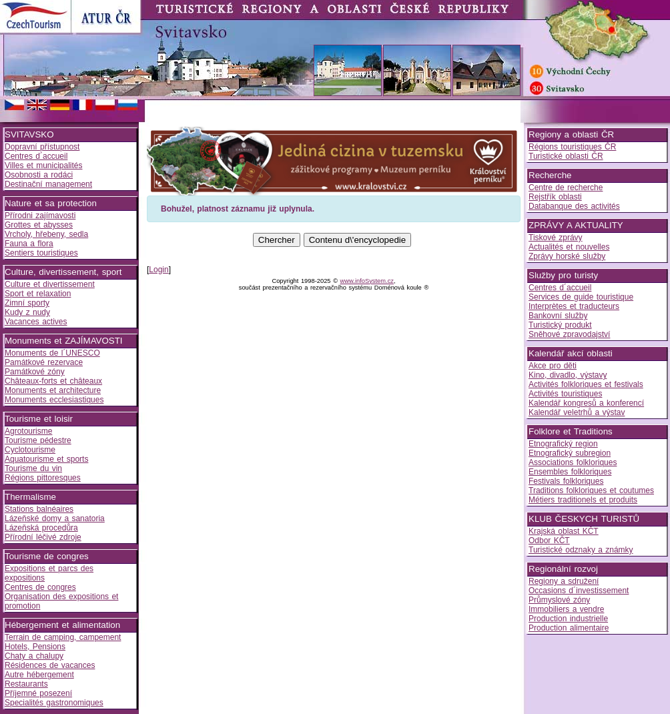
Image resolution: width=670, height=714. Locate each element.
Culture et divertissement (50, 284)
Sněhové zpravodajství (569, 334)
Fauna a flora (29, 243)
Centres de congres (40, 587)
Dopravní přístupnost (42, 146)
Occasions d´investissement (579, 590)
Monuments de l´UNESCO (52, 353)
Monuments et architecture (53, 390)
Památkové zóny (35, 371)
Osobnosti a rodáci (39, 175)
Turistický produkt (560, 325)
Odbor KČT (549, 540)
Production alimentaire (569, 628)
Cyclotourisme (30, 449)
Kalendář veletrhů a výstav (577, 412)
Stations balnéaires (39, 509)
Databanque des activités (574, 206)
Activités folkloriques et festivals (586, 384)
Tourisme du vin (33, 468)
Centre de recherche (566, 187)
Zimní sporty (27, 303)
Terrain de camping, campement (63, 637)
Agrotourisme (28, 431)
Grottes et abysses (39, 225)
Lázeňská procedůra (41, 527)
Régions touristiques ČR (572, 146)
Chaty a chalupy (34, 656)
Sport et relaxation (38, 293)
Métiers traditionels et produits (583, 499)
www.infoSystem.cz (367, 281)
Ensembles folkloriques (570, 471)
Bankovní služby (558, 315)
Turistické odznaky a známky (581, 550)
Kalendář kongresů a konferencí (586, 403)
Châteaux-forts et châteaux (53, 381)
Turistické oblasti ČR (566, 156)
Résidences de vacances (50, 665)
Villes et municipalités (44, 165)
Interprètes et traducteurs (574, 306)
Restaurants (26, 684)
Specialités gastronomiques (54, 702)
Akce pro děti (553, 365)
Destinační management (48, 184)
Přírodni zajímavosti (40, 215)
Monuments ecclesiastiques (54, 399)
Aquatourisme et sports (46, 459)
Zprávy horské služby (567, 256)
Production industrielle (568, 618)
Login (158, 269)
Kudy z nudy (27, 312)
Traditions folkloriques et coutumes (591, 490)
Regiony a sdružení (564, 581)
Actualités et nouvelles (569, 247)
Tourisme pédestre (38, 440)
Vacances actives (36, 321)
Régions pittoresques (43, 477)
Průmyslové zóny (559, 600)
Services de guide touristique (581, 297)
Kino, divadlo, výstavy (568, 375)
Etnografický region (563, 443)
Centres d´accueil (36, 156)
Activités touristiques (565, 393)
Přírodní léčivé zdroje (43, 537)
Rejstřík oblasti (555, 197)
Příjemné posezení (38, 693)
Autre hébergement (39, 674)
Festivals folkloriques (566, 481)
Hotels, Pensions (35, 646)
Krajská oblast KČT (564, 531)
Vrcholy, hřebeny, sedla (46, 234)
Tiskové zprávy (556, 237)
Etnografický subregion (570, 453)
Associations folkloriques (573, 462)
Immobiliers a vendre (566, 609)
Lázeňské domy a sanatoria (55, 518)
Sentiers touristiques (41, 253)
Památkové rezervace (44, 362)
